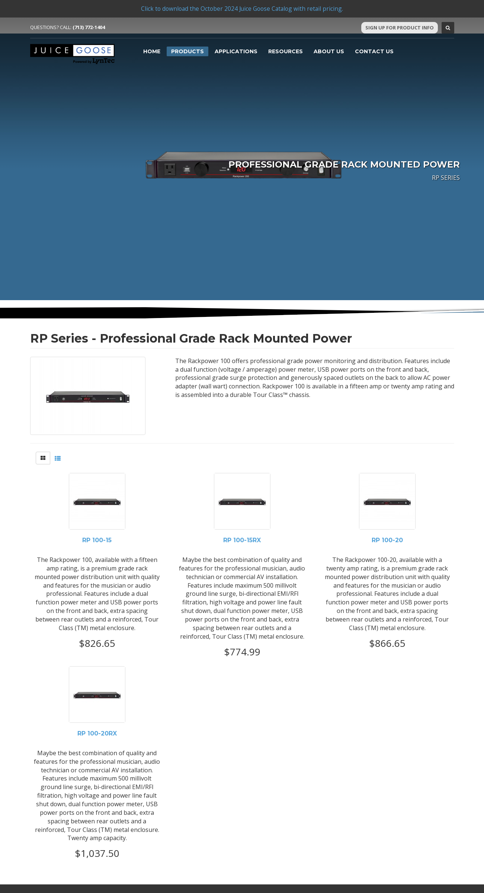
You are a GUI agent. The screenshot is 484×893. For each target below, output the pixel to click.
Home (151, 51)
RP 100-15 (97, 540)
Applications (236, 51)
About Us (329, 51)
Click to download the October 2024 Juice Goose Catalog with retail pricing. (242, 8)
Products (187, 51)
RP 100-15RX (242, 540)
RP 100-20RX (97, 733)
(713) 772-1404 (89, 27)
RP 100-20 (387, 540)
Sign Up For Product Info (399, 27)
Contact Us (374, 51)
